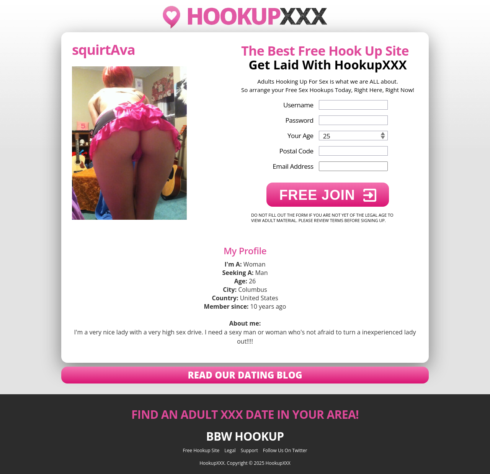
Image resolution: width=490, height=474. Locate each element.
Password (299, 120)
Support (249, 450)
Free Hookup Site (201, 450)
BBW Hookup (245, 436)
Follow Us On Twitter (285, 450)
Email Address (293, 166)
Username (298, 104)
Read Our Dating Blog (245, 375)
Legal (229, 450)
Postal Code (296, 150)
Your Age (300, 135)
